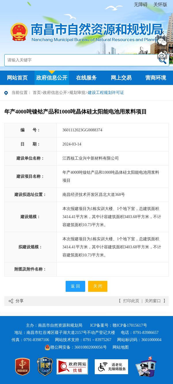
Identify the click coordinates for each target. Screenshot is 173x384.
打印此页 (131, 301)
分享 (20, 301)
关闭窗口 (153, 301)
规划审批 (77, 92)
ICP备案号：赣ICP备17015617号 (118, 325)
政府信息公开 (55, 92)
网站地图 (121, 347)
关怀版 (160, 4)
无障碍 (141, 4)
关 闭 (97, 286)
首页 (37, 92)
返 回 (75, 286)
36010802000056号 (91, 347)
